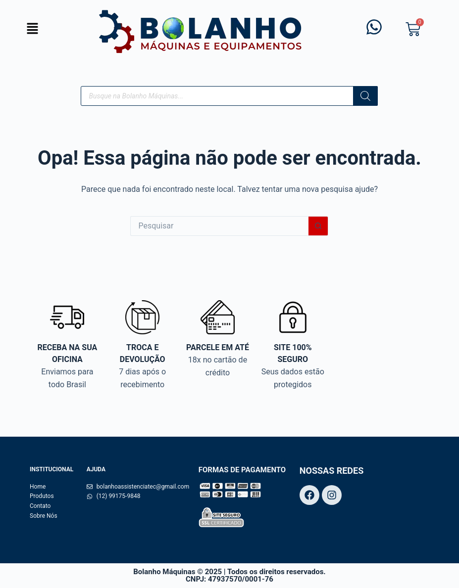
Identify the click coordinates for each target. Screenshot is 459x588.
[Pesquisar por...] (219, 226)
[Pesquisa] (365, 96)
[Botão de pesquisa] (318, 226)
